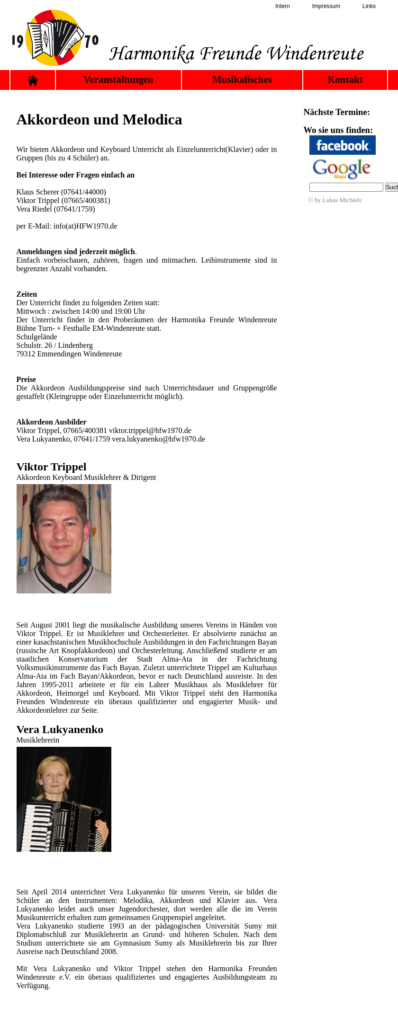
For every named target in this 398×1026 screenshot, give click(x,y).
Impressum (326, 6)
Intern (282, 6)
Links (369, 6)
